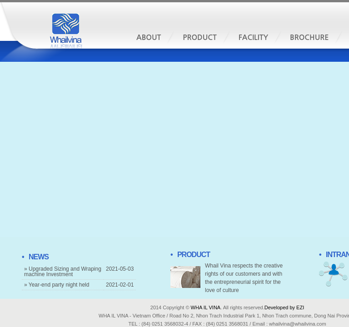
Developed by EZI (284, 307)
